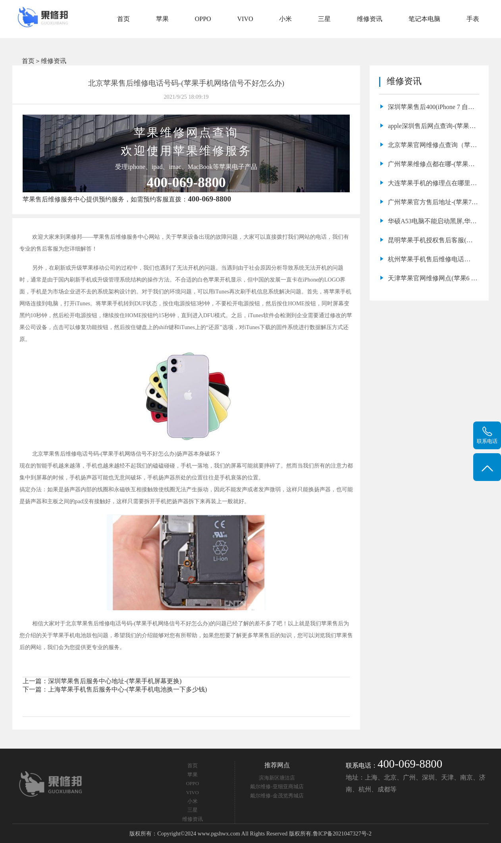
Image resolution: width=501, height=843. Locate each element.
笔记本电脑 (424, 18)
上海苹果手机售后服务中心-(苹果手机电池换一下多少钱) (127, 689)
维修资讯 (369, 18)
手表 (472, 18)
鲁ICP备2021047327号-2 (342, 833)
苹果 (162, 18)
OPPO (203, 18)
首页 (123, 18)
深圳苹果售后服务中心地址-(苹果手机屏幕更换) (114, 681)
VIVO (245, 18)
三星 (324, 18)
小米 (285, 18)
